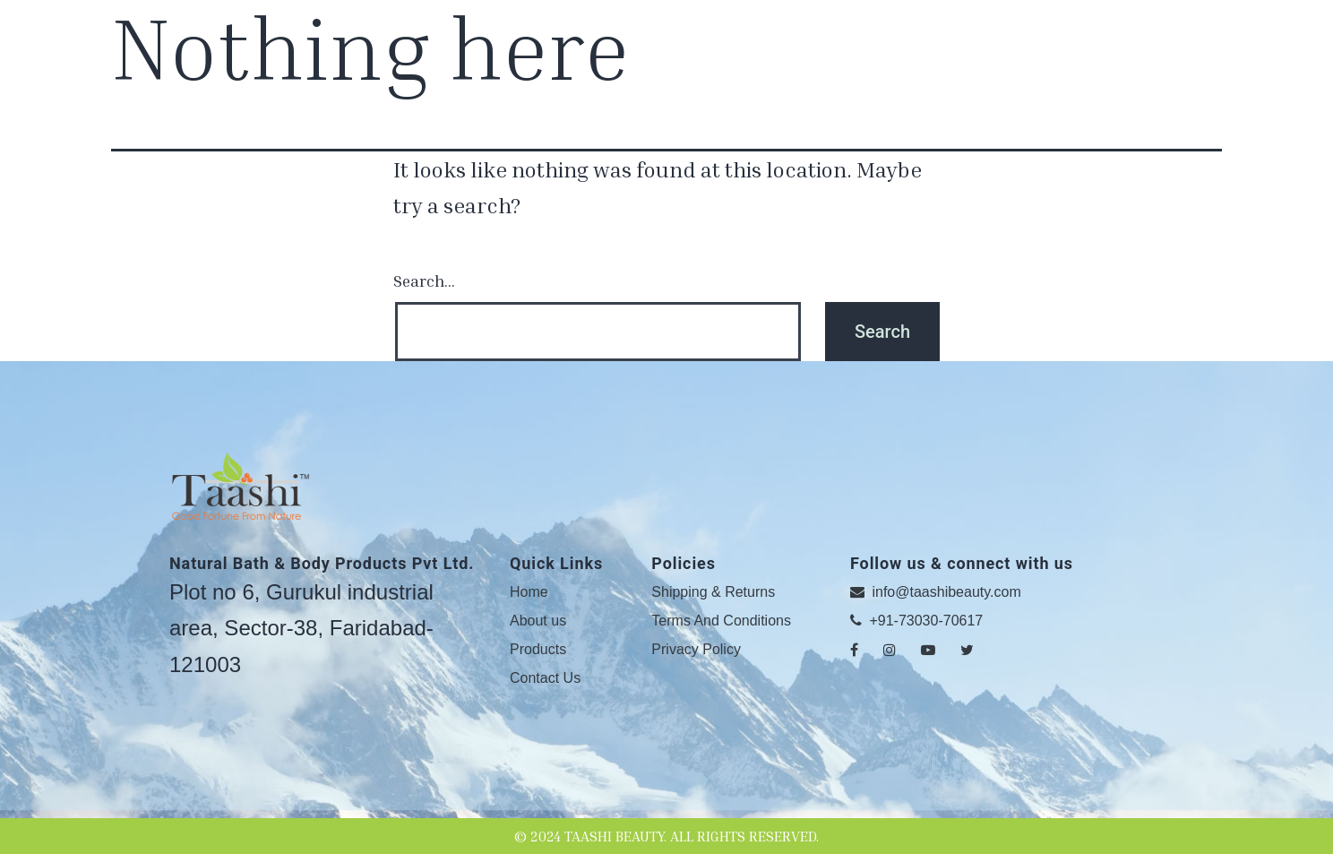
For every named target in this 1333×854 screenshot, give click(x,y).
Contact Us (545, 678)
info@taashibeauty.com (935, 592)
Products (538, 649)
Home (529, 592)
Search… (424, 280)
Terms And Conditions (721, 620)
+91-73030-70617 (916, 620)
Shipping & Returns (713, 592)
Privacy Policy (696, 649)
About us (538, 620)
